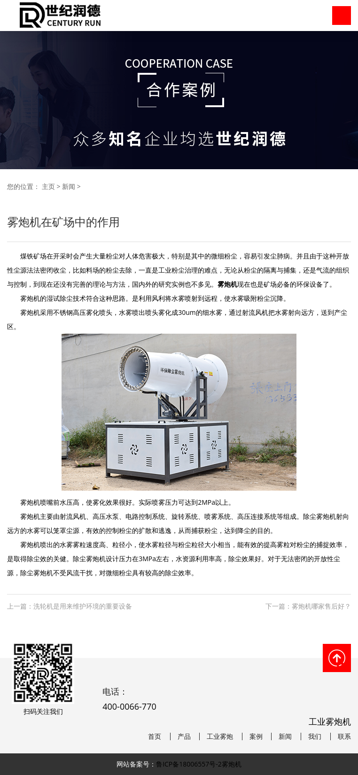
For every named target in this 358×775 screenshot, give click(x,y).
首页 (154, 736)
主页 (48, 186)
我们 (314, 736)
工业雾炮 (220, 736)
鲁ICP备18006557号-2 (189, 763)
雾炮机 (231, 763)
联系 (344, 736)
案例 (256, 736)
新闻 (68, 186)
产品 (184, 736)
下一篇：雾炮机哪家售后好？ (308, 606)
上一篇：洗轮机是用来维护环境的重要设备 (69, 606)
